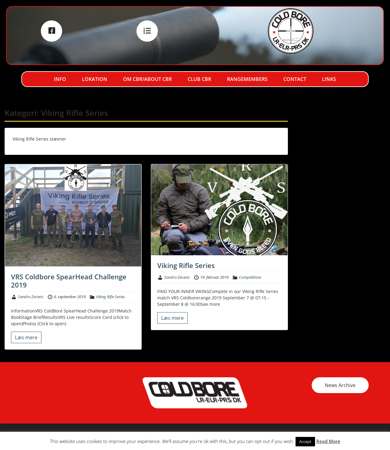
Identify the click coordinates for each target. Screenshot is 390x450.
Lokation (94, 79)
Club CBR (199, 79)
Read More (328, 441)
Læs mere (26, 337)
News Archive (340, 385)
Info (60, 79)
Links (329, 79)
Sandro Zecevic (31, 296)
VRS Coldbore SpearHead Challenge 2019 (68, 280)
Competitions (250, 277)
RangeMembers (247, 79)
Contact (294, 79)
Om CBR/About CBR (147, 79)
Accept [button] (305, 441)
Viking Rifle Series (110, 296)
